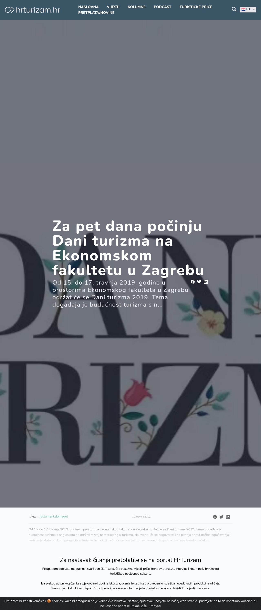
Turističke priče (196, 6)
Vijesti (113, 6)
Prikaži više (138, 606)
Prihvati (155, 606)
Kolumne (137, 6)
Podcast (162, 6)
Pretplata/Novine (96, 12)
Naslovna (88, 6)
